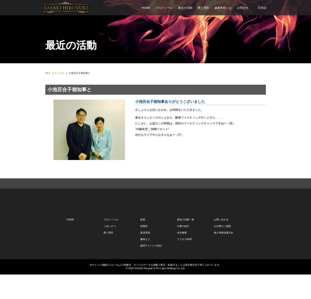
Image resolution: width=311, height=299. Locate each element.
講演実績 (145, 257)
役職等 (144, 250)
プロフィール (164, 7)
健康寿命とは (223, 7)
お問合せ (242, 7)
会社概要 (182, 257)
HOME (146, 7)
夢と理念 (203, 7)
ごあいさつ (110, 250)
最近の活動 (185, 7)
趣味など (145, 263)
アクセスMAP (184, 263)
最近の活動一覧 (185, 244)
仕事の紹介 (183, 250)
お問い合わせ (221, 244)
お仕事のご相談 (222, 250)
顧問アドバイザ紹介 (151, 270)
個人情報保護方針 (223, 257)
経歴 (142, 244)
